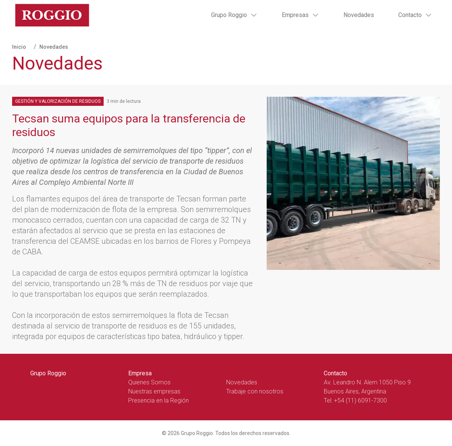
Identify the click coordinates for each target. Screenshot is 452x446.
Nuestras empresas (154, 391)
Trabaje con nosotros (254, 391)
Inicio (19, 47)
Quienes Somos (149, 382)
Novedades (358, 15)
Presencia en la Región (158, 400)
